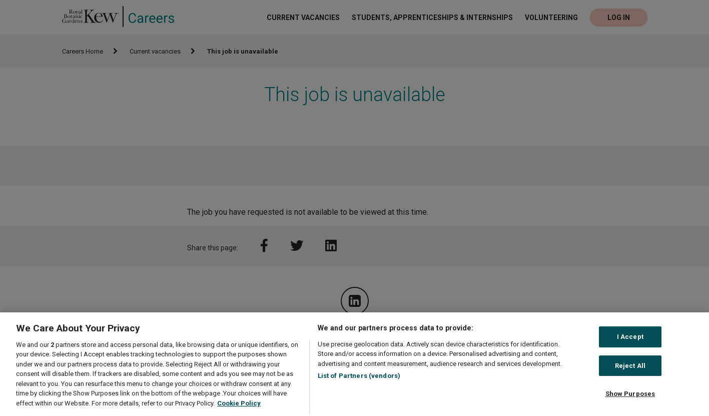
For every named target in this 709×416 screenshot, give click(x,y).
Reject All (630, 369)
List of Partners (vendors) (359, 379)
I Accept (630, 340)
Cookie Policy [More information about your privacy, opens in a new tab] (239, 407)
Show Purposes (630, 397)
